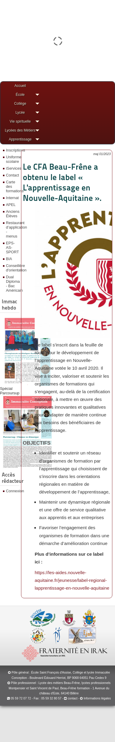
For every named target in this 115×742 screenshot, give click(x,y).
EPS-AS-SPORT (12, 247)
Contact (12, 175)
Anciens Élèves (12, 213)
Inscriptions (12, 150)
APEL (11, 204)
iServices (12, 168)
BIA (9, 259)
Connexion (12, 491)
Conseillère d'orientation (12, 267)
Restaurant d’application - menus (12, 229)
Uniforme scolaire (12, 159)
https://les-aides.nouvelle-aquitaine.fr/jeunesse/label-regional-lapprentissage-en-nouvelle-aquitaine (72, 580)
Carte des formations (12, 186)
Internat (12, 198)
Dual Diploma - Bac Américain (12, 284)
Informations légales (97, 698)
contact (70, 698)
